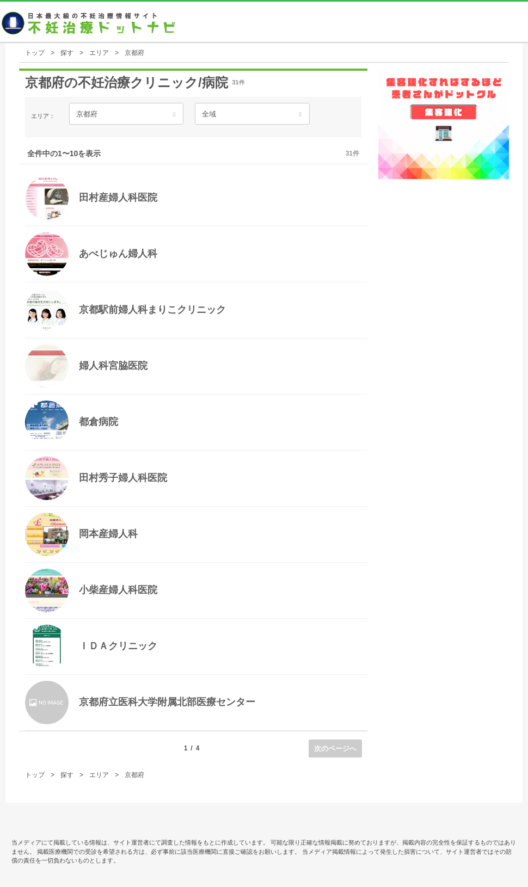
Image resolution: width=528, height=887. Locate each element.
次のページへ (335, 748)
